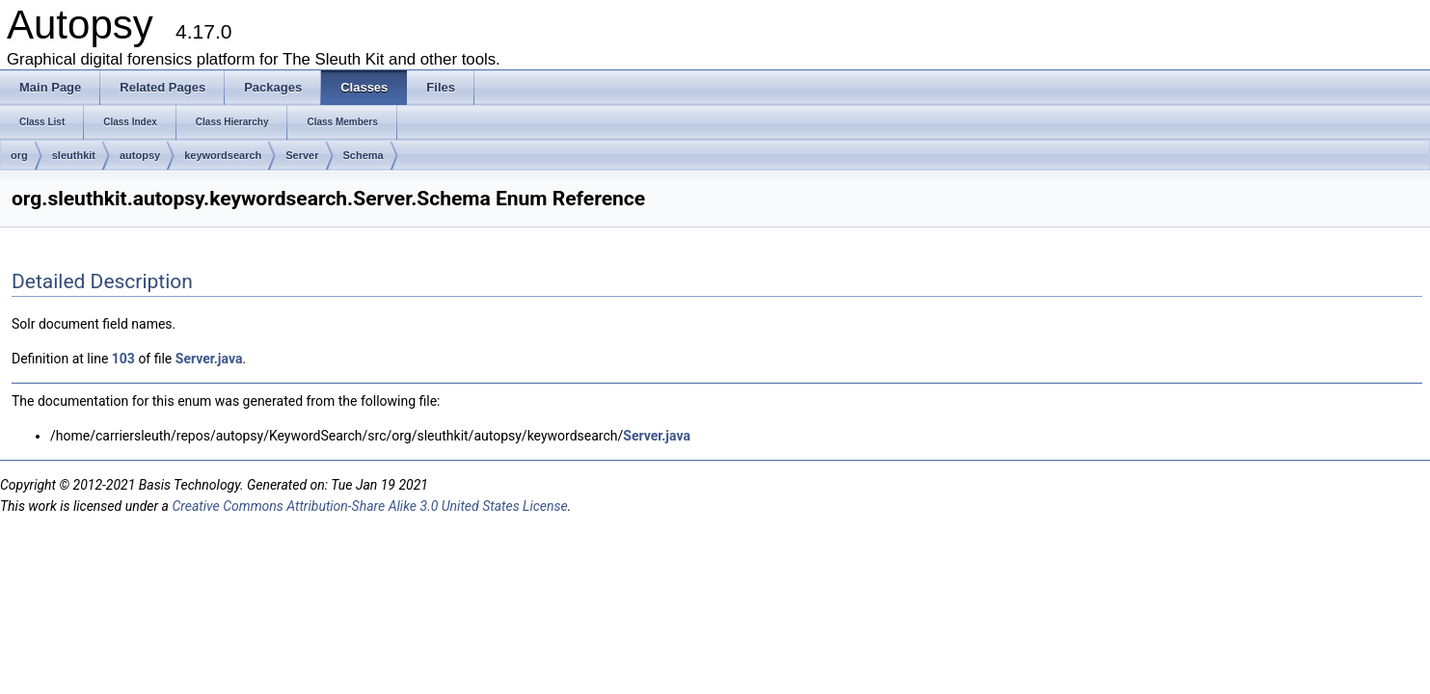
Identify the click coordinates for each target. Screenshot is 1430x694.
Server (301, 155)
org (19, 155)
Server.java (209, 358)
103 (123, 358)
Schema (363, 155)
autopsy (140, 155)
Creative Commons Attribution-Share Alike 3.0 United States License (369, 506)
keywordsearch (222, 155)
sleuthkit (73, 155)
